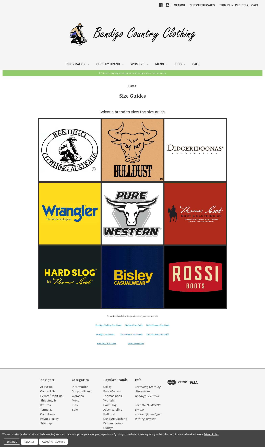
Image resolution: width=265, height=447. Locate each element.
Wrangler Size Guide (105, 334)
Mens (161, 64)
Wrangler (109, 400)
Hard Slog (110, 405)
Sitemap (46, 423)
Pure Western (112, 391)
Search (179, 5)
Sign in (224, 5)
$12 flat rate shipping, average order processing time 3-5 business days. (132, 73)
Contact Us (47, 391)
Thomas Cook (112, 396)
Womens (139, 64)
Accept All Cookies (53, 441)
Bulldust (109, 414)
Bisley (107, 387)
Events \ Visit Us (51, 396)
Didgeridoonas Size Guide (158, 325)
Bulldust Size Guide (134, 325)
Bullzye (108, 428)
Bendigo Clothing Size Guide (108, 325)
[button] (132, 73)
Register (241, 5)
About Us (46, 387)
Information (77, 64)
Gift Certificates (202, 5)
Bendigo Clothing (115, 419)
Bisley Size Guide (136, 343)
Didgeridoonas (113, 423)
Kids (180, 64)
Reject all (29, 441)
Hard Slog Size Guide (106, 343)
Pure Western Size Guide (131, 334)
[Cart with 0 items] (254, 5)
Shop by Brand (110, 64)
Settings (12, 441)
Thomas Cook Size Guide (157, 334)
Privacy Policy (49, 419)
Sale (195, 64)
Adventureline (112, 409)
